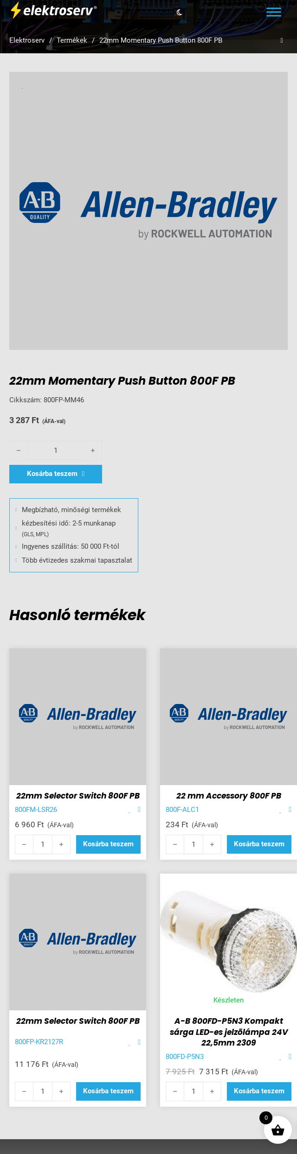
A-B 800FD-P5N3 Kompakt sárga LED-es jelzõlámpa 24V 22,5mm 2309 (229, 1032)
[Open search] (282, 40)
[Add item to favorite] (130, 810)
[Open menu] (274, 12)
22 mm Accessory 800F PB (228, 795)
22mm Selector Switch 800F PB (78, 795)
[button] (108, 844)
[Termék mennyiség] (56, 450)
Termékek (72, 40)
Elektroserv (27, 40)
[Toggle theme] (179, 12)
